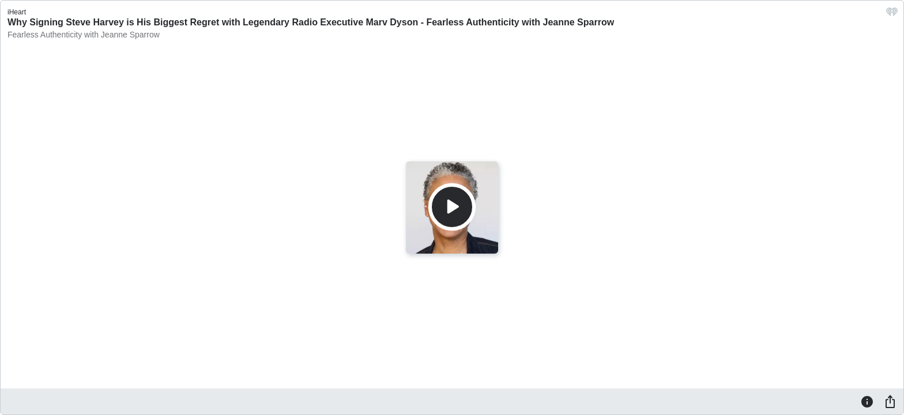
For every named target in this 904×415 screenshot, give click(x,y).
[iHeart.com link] (892, 15)
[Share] (890, 401)
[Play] (452, 207)
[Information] (867, 401)
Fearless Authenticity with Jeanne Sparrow (83, 34)
